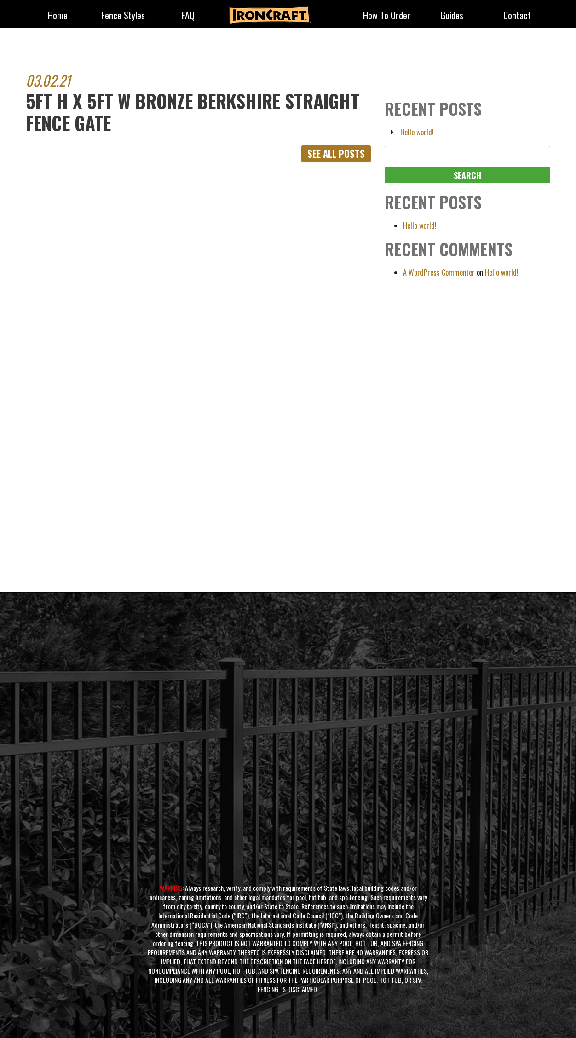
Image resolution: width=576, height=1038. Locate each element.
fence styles (123, 16)
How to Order (386, 16)
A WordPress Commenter (439, 272)
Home (58, 16)
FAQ (188, 16)
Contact (517, 16)
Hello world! (417, 132)
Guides (451, 16)
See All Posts (334, 154)
